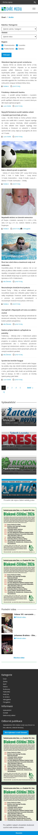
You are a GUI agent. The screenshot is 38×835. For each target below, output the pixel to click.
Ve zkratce (6, 697)
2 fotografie (26, 229)
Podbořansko (7, 49)
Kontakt (5, 713)
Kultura (5, 687)
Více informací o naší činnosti (16, 732)
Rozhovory (6, 689)
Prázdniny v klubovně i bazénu (13, 92)
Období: (4, 32)
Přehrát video (20, 617)
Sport (4, 684)
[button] (24, 827)
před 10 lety (16, 86)
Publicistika (6, 692)
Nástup (6, 493)
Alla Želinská (7, 281)
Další (30, 388)
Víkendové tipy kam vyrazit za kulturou (16, 62)
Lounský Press (8, 444)
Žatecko (20, 49)
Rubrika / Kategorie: (9, 25)
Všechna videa (19, 658)
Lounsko (20, 45)
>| (4, 392)
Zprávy (5, 681)
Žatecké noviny (9, 420)
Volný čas (6, 694)
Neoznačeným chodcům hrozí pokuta (15, 287)
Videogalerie (7, 699)
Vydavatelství (7, 710)
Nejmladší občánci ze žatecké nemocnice (17, 217)
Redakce (6, 86)
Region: (4, 42)
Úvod (3, 17)
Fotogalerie (6, 702)
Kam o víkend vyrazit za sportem (14, 170)
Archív (11, 17)
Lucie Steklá (7, 106)
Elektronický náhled (9, 715)
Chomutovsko (8, 45)
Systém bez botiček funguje (12, 361)
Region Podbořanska (11, 468)
